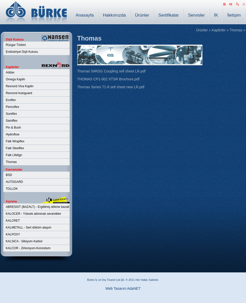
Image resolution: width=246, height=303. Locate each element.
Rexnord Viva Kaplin (20, 86)
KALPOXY (13, 234)
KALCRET (13, 220)
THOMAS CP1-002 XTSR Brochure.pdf (108, 79)
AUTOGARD (14, 182)
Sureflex (11, 114)
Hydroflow (12, 134)
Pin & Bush (13, 127)
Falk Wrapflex (15, 141)
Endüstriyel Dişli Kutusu (22, 52)
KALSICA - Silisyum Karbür (24, 241)
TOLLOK (12, 189)
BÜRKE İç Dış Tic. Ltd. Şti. (36, 12)
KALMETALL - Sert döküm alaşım (28, 227)
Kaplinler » (220, 30)
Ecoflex (11, 100)
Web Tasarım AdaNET (123, 288)
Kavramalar (14, 169)
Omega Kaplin (15, 79)
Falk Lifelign (14, 155)
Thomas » (237, 30)
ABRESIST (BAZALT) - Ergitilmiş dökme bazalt (37, 207)
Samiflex (12, 120)
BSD (9, 175)
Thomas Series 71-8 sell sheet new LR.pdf (111, 87)
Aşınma (11, 201)
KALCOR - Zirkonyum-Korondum (28, 248)
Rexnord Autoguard (19, 93)
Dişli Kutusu (15, 39)
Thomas (11, 162)
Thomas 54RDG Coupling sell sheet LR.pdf (111, 71)
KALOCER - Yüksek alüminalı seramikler (33, 214)
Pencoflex (12, 107)
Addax (10, 72)
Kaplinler (12, 67)
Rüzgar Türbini (16, 45)
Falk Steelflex (15, 148)
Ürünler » (203, 30)
